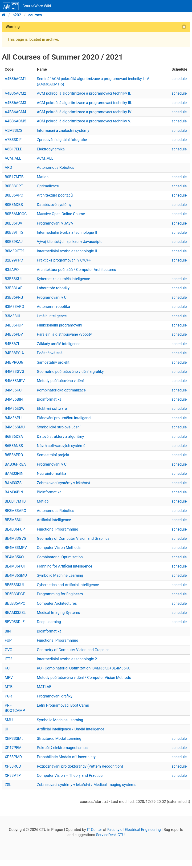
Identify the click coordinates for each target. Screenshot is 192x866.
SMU (9, 720)
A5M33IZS (13, 130)
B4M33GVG (14, 371)
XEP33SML (14, 738)
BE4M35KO (14, 557)
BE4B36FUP (15, 529)
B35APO (12, 269)
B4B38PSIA (14, 353)
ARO (8, 167)
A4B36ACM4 (15, 112)
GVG (8, 650)
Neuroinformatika (51, 473)
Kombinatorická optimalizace (61, 390)
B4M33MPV (15, 381)
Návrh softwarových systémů (61, 445)
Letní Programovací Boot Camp (63, 705)
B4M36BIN (14, 399)
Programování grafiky (54, 696)
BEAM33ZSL (15, 612)
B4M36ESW (15, 408)
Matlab (42, 177)
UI (6, 729)
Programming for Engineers (60, 594)
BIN (8, 631)
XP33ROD (13, 766)
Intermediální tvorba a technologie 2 (67, 659)
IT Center (94, 829)
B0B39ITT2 (14, 232)
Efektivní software (52, 408)
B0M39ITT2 (14, 251)
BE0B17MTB (15, 501)
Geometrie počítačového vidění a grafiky (70, 371)
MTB (8, 687)
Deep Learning (49, 622)
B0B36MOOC (16, 214)
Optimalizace (48, 186)
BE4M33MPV (16, 547)
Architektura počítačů (55, 195)
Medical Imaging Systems (58, 612)
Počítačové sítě (49, 353)
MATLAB (44, 687)
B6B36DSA (14, 436)
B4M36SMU (15, 427)
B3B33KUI (13, 279)
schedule (179, 79)
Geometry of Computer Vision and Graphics (73, 538)
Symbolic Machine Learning (60, 575)
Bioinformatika (49, 399)
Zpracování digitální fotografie (62, 139)
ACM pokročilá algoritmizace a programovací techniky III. (84, 103)
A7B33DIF (13, 139)
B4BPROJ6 (14, 362)
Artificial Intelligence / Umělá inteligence (70, 729)
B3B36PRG (14, 297)
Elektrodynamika (51, 149)
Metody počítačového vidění (60, 381)
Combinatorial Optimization (60, 557)
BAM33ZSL (14, 483)
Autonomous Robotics (55, 167)
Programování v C (51, 297)
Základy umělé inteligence (58, 344)
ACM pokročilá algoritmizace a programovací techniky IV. (84, 112)
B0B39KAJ (14, 241)
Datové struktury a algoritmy (60, 436)
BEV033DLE (15, 622)
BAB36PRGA (15, 464)
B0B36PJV (13, 223)
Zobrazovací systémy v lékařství (63, 483)
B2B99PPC (14, 260)
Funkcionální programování (59, 325)
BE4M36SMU (16, 575)
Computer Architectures (57, 603)
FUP (8, 640)
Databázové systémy (54, 204)
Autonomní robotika (53, 306)
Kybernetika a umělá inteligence (63, 279)
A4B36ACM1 (15, 79)
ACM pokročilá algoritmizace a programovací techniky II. (84, 93)
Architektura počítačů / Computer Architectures (76, 269)
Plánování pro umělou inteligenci (64, 418)
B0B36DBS (14, 204)
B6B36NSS (14, 445)
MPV (9, 677)
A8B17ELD (14, 149)
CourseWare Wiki (27, 6)
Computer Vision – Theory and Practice (69, 775)
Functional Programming (57, 529)
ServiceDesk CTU (110, 835)
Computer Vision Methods (59, 547)
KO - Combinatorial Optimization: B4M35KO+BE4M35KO (83, 668)
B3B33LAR (14, 288)
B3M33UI (12, 316)
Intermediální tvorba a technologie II (67, 232)
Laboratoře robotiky (53, 288)
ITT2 (8, 659)
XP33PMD (13, 757)
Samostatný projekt (53, 362)
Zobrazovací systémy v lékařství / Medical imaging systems (86, 784)
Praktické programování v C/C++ (64, 260)
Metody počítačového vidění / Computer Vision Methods (84, 677)
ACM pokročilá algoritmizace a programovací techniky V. (84, 121)
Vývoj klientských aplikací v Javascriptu (69, 241)
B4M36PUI (14, 418)
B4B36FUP (14, 325)
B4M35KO (13, 390)
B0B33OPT (14, 186)
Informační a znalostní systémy (63, 130)
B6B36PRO (14, 455)
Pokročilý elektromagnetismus (62, 747)
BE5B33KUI (14, 585)
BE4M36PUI (15, 566)
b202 (17, 15)
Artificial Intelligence (54, 520)
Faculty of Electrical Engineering (134, 829)
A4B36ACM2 (15, 93)
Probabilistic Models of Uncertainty (66, 757)
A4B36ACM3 (15, 103)
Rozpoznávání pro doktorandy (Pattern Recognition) (80, 766)
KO (7, 668)
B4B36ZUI (13, 344)
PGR (8, 696)
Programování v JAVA (55, 223)
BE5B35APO (15, 603)
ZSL (8, 784)
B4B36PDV (14, 334)
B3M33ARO (14, 306)
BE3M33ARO (15, 510)
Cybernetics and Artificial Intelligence (68, 585)
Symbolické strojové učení (58, 427)
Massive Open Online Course (61, 214)
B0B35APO (14, 195)
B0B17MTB (14, 177)
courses (35, 15)
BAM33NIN (14, 473)
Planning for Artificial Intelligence (64, 566)
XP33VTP (13, 775)
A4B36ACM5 (15, 121)
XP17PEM (13, 747)
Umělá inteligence (52, 316)
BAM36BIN (14, 492)
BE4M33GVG (15, 538)
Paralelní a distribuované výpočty (64, 334)
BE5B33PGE (15, 594)
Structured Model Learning (59, 738)
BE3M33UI (13, 520)
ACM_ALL (13, 158)
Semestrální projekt (53, 455)
